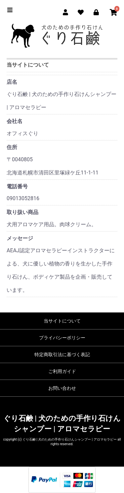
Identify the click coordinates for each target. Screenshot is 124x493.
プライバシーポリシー (62, 337)
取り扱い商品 (22, 212)
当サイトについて (62, 321)
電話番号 (17, 186)
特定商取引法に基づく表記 (62, 354)
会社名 (14, 121)
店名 (12, 82)
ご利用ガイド (62, 371)
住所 (12, 147)
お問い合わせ (62, 388)
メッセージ (20, 238)
